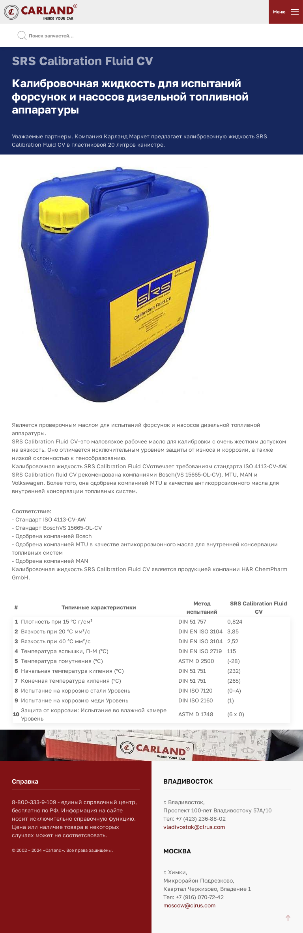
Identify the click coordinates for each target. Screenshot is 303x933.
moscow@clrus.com (189, 905)
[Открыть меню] (286, 12)
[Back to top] (288, 918)
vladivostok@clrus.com (194, 826)
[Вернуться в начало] (40, 12)
